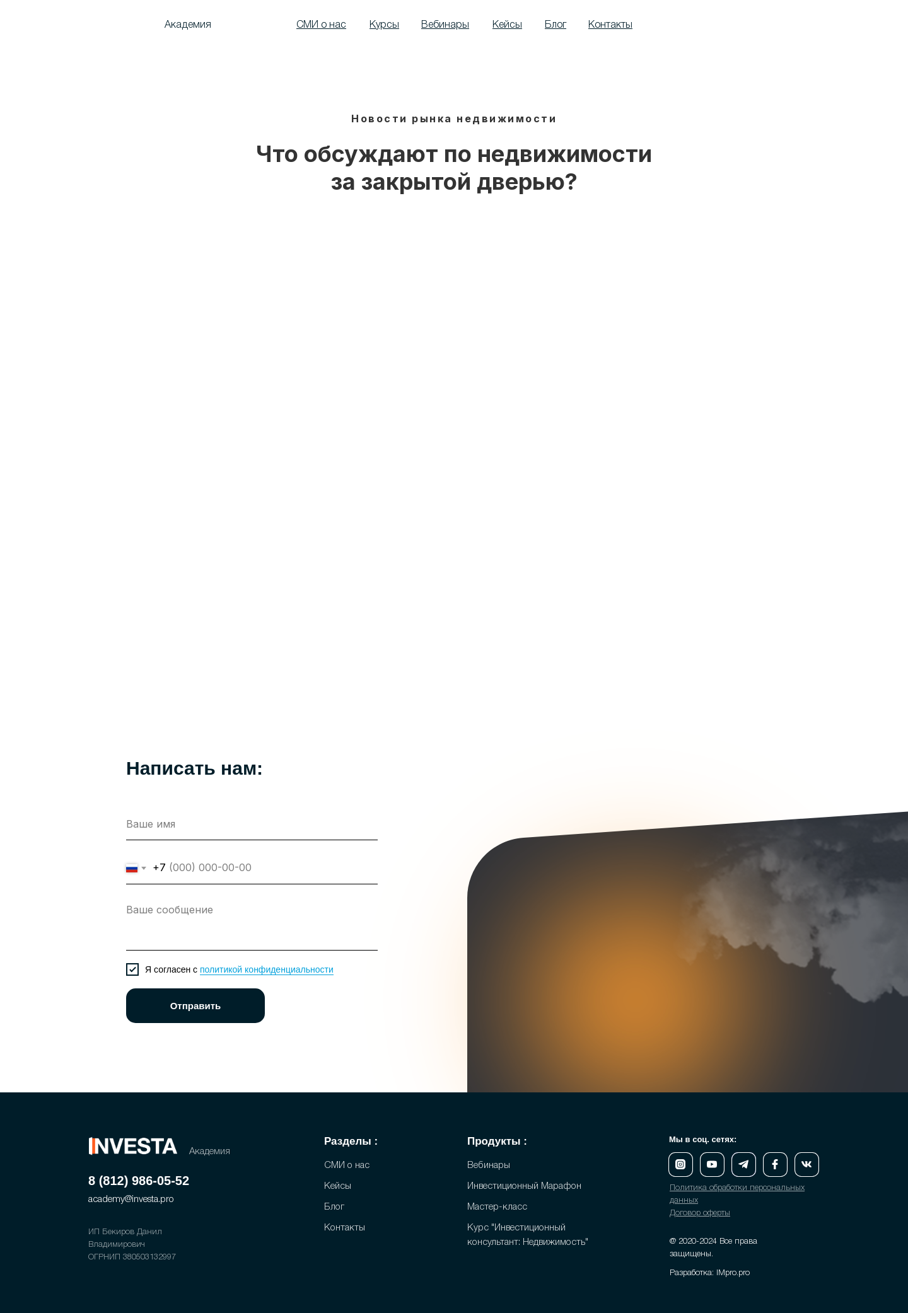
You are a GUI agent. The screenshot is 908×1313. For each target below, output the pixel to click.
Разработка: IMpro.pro (710, 1273)
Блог (334, 1207)
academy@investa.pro (131, 1199)
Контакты (344, 1227)
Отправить (195, 1005)
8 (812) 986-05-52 (138, 1181)
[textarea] (252, 924)
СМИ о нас (347, 1165)
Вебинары (488, 1165)
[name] (252, 824)
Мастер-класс (497, 1207)
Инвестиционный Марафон (524, 1186)
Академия (188, 25)
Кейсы (337, 1186)
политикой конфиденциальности (267, 969)
